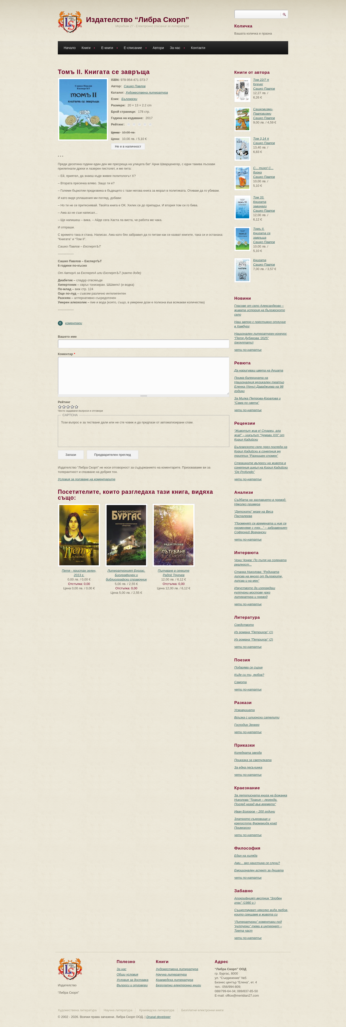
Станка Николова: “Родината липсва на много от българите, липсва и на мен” (258, 576)
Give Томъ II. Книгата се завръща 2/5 (64, 406)
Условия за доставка (132, 980)
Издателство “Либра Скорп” (137, 19)
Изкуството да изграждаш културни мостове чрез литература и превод (254, 592)
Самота (240, 682)
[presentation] (98, 434)
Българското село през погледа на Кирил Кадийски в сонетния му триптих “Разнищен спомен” (260, 451)
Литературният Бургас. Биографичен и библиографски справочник (126, 575)
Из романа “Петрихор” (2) (253, 639)
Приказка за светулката (253, 760)
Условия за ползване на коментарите (86, 479)
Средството (244, 625)
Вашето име (67, 336)
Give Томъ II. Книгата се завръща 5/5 (76, 406)
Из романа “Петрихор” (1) (253, 632)
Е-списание (134, 48)
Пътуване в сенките (173, 570)
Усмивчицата (244, 710)
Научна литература (171, 974)
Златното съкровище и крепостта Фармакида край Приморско (255, 823)
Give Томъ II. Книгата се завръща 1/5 (60, 406)
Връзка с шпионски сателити (256, 717)
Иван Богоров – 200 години (254, 811)
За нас (176, 48)
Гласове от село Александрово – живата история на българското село (259, 310)
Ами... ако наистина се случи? (257, 863)
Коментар (66, 354)
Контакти (198, 48)
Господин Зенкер (247, 725)
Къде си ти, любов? (249, 675)
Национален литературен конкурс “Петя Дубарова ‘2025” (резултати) (260, 338)
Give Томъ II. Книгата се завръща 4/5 (72, 406)
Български (128, 99)
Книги (87, 48)
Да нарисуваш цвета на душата (258, 370)
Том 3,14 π (261, 138)
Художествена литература (146, 92)
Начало (70, 48)
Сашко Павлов (134, 86)
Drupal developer (158, 1017)
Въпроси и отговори (132, 985)
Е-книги (108, 48)
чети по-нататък (248, 350)
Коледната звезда (248, 753)
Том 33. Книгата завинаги (260, 202)
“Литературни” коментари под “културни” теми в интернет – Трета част (258, 926)
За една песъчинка (248, 767)
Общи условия (127, 974)
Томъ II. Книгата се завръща (262, 233)
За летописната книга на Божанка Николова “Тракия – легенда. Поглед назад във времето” (260, 799)
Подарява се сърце (248, 667)
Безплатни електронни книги (178, 985)
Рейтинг (64, 402)
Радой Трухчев (174, 575)
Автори (158, 48)
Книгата (259, 260)
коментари (73, 323)
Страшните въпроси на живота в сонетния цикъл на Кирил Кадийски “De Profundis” (261, 467)
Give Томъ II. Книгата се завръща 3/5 (68, 406)
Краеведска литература (174, 980)
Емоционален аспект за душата (259, 870)
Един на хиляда (245, 855)
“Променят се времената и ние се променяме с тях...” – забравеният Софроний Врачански (260, 527)
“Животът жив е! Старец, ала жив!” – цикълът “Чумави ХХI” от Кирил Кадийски (259, 435)
